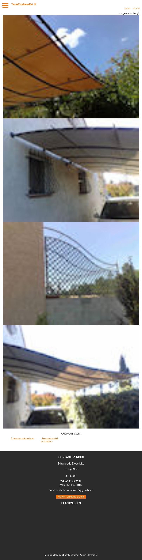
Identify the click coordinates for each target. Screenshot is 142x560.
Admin (83, 555)
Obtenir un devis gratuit (71, 496)
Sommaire (93, 555)
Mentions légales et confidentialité (61, 555)
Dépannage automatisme (22, 438)
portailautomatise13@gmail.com (75, 490)
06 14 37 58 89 (74, 485)
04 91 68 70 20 (73, 481)
